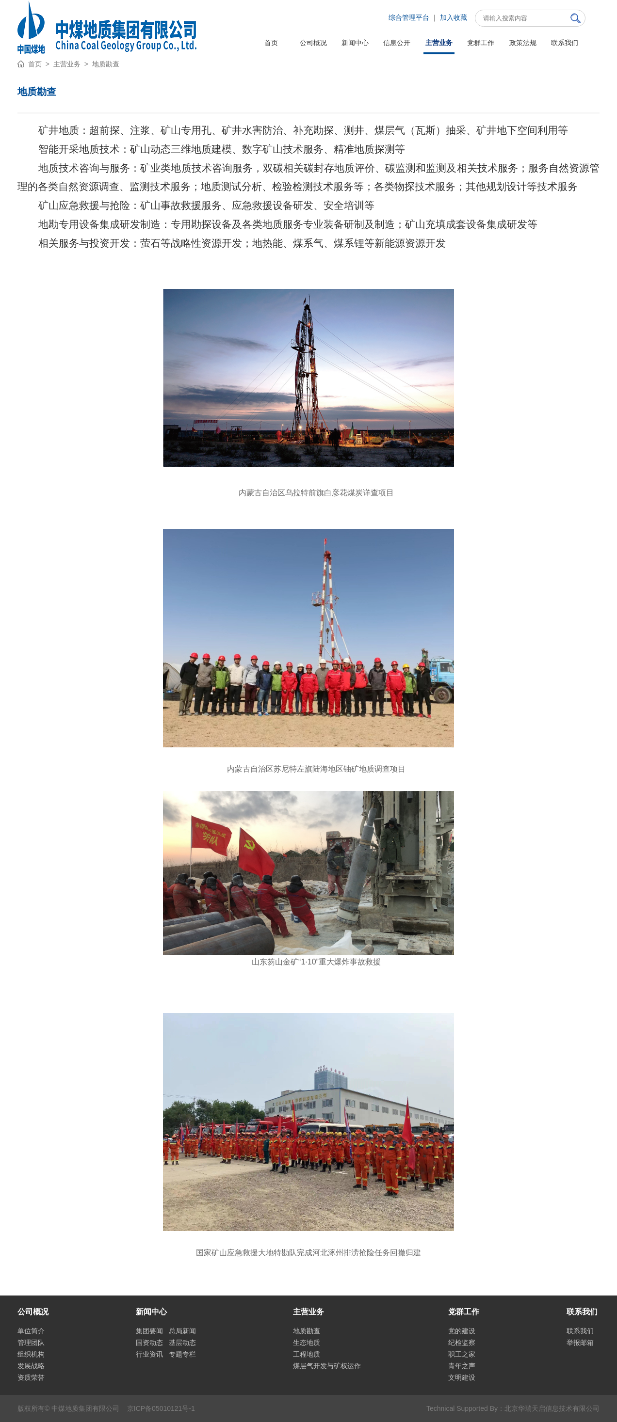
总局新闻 (182, 1331)
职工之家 (461, 1354)
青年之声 (461, 1366)
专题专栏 (182, 1354)
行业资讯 (149, 1354)
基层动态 (182, 1342)
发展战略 (31, 1366)
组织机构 (31, 1354)
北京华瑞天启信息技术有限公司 (552, 1408)
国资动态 (149, 1342)
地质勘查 (105, 64)
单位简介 (31, 1331)
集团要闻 (149, 1331)
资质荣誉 (31, 1377)
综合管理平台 (409, 17)
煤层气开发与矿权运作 (327, 1366)
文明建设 (461, 1377)
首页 (35, 64)
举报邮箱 (580, 1342)
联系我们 (580, 1331)
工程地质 (306, 1354)
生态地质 (306, 1342)
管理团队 (31, 1342)
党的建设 (461, 1331)
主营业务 (67, 64)
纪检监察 (461, 1342)
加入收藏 (453, 17)
